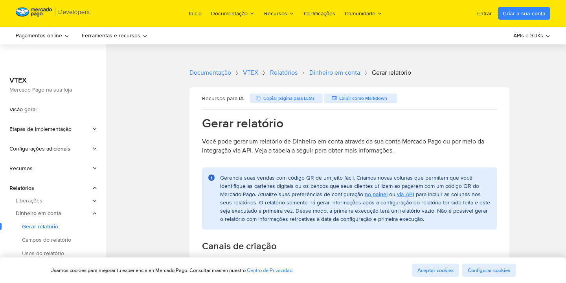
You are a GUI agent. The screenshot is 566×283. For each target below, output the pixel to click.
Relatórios (284, 72)
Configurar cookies (489, 270)
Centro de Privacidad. (270, 270)
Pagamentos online (42, 35)
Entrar (484, 13)
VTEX (250, 72)
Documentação (210, 72)
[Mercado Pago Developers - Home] (53, 13)
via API (405, 194)
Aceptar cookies (435, 270)
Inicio (195, 13)
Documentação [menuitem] (233, 13)
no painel (376, 194)
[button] (53, 128)
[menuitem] (42, 35)
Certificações (319, 13)
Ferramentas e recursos (114, 35)
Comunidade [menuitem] (363, 13)
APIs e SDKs (531, 35)
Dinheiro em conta (334, 72)
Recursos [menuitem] (279, 13)
